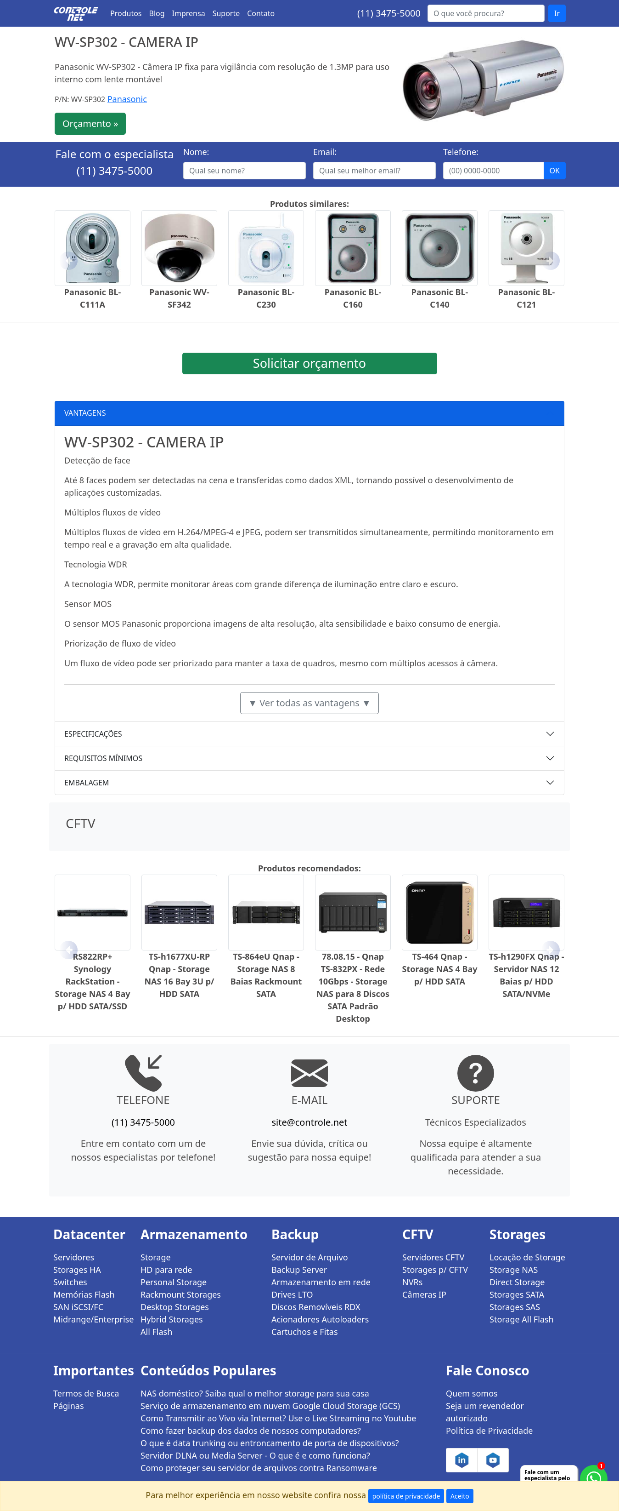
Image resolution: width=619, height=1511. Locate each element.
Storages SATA (517, 1294)
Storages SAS (515, 1306)
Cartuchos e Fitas (304, 1331)
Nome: (196, 151)
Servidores (73, 1257)
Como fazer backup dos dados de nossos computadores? (251, 1430)
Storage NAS (514, 1269)
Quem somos (472, 1393)
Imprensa (188, 13)
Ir (557, 13)
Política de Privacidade (489, 1430)
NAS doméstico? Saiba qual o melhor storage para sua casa (255, 1393)
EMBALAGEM (86, 783)
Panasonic (127, 98)
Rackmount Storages (181, 1294)
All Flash (156, 1331)
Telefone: (460, 151)
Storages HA (77, 1269)
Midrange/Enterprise (91, 1319)
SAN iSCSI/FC (78, 1306)
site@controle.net (309, 1122)
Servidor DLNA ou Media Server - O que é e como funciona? (255, 1455)
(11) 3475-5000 (389, 13)
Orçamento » (90, 123)
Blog (157, 13)
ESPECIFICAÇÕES (93, 734)
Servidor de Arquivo (309, 1257)
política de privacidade (406, 1496)
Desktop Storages (175, 1306)
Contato (261, 13)
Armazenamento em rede (321, 1282)
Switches (70, 1282)
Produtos (126, 13)
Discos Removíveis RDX (315, 1306)
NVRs (412, 1282)
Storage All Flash (522, 1319)
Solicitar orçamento (309, 363)
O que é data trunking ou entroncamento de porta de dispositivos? (270, 1442)
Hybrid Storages (172, 1319)
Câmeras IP (424, 1294)
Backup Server (299, 1269)
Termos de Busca (86, 1393)
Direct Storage (517, 1282)
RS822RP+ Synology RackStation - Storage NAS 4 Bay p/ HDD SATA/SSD (92, 981)
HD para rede (166, 1269)
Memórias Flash (84, 1294)
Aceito (459, 1496)
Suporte (226, 13)
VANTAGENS (85, 413)
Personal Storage (174, 1282)
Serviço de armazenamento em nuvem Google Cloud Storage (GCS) (270, 1405)
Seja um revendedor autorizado (485, 1412)
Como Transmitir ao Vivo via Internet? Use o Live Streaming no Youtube (278, 1418)
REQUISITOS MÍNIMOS (103, 758)
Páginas (68, 1405)
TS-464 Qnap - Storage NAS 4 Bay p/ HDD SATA (440, 969)
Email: (325, 151)
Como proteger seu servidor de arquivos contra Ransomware (259, 1467)
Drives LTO (292, 1294)
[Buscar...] (486, 13)
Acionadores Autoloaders (320, 1319)
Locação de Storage (527, 1257)
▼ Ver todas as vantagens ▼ (309, 703)
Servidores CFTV (433, 1257)
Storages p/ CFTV (435, 1269)
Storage (156, 1257)
